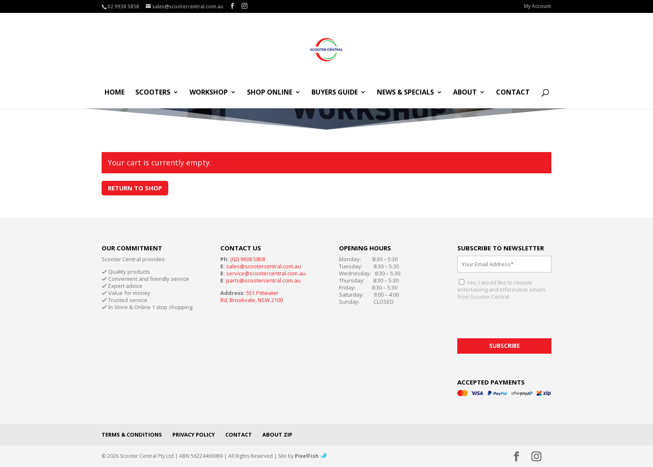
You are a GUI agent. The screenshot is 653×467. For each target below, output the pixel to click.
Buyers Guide (335, 93)
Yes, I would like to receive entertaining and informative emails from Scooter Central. (501, 289)
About (465, 93)
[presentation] (520, 322)
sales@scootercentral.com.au (263, 266)
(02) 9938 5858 (247, 259)
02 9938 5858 (123, 6)
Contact (513, 93)
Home (115, 93)
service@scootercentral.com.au (266, 273)
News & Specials (405, 93)
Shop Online (269, 93)
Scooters (152, 93)
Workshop (208, 93)
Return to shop (135, 188)
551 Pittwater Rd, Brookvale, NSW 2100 (251, 296)
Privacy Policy (193, 434)
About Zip (277, 434)
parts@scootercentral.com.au (263, 280)
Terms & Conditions (132, 434)
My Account (537, 7)
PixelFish (310, 456)
